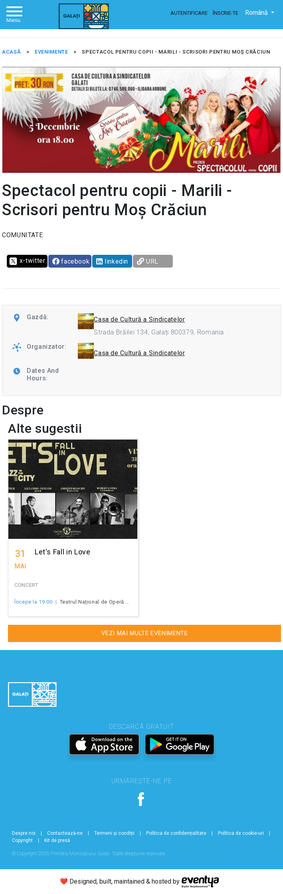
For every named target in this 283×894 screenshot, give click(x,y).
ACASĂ (11, 52)
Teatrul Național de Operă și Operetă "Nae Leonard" (125, 602)
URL (147, 261)
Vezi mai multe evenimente (144, 633)
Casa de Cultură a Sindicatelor (139, 319)
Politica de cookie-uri (241, 833)
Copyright (22, 840)
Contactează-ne (65, 833)
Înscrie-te (225, 13)
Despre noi (24, 833)
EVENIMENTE (51, 52)
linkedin (112, 261)
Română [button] (257, 12)
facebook (71, 261)
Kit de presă (57, 840)
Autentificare (189, 13)
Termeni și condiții (114, 833)
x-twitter (27, 261)
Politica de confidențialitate (176, 833)
